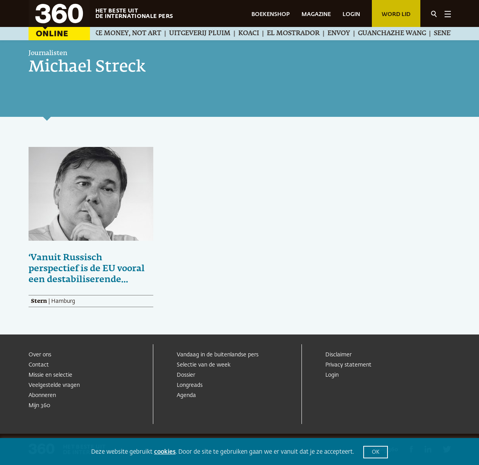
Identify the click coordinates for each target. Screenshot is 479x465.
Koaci (257, 33)
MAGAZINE (316, 14)
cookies (165, 452)
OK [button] (375, 452)
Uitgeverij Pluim (208, 33)
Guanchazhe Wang (400, 33)
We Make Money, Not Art (124, 33)
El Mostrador (301, 33)
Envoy (347, 33)
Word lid (396, 14)
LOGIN (351, 14)
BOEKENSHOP (270, 14)
